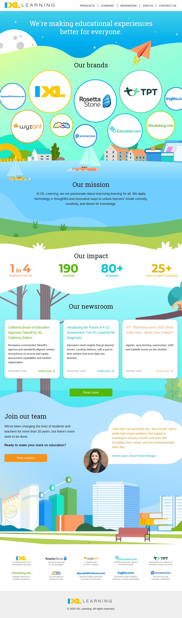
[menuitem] (147, 5)
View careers (26, 458)
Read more (91, 392)
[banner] (31, 5)
